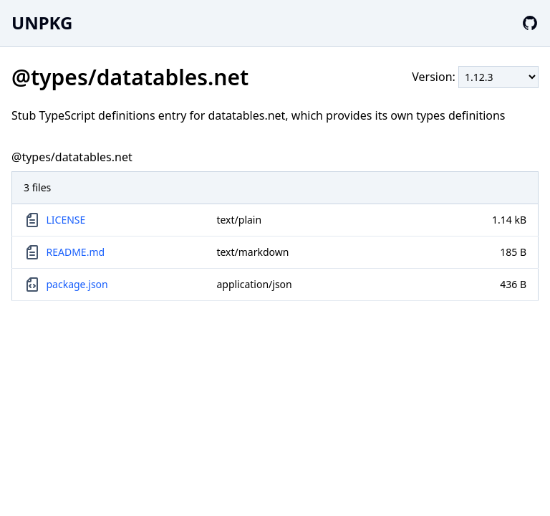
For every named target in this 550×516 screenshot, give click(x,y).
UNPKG (41, 22)
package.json (77, 284)
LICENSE (66, 219)
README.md (76, 252)
